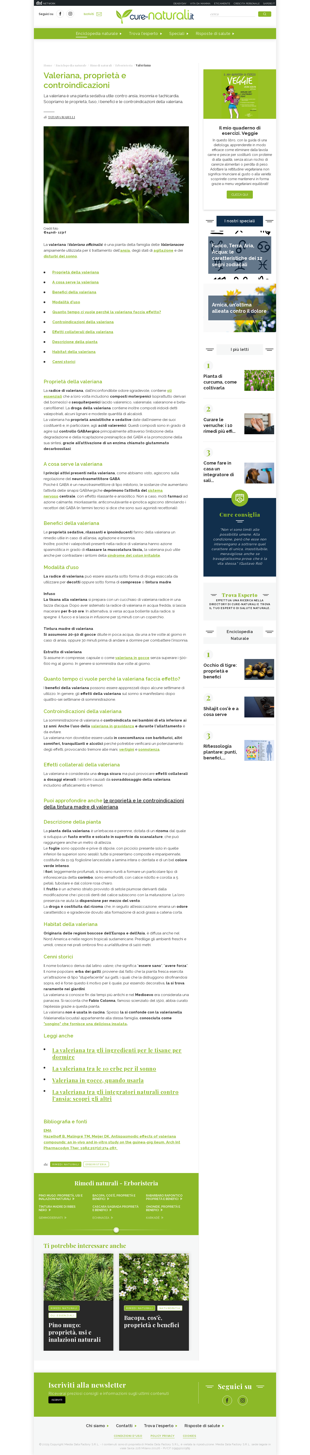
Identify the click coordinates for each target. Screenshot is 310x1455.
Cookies (189, 1436)
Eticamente (222, 3)
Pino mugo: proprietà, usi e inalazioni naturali (61, 1197)
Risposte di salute (213, 33)
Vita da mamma (200, 3)
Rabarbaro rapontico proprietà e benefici (164, 1197)
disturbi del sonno (60, 256)
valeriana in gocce (132, 658)
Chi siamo (95, 1425)
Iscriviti (93, 14)
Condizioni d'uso (128, 1436)
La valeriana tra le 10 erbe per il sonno (104, 1068)
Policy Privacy (163, 1436)
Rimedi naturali (65, 1164)
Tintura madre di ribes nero (57, 1208)
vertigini (126, 749)
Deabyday (179, 3)
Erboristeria (96, 1164)
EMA (47, 1130)
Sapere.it (269, 3)
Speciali (177, 33)
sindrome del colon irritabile (134, 555)
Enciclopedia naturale (97, 33)
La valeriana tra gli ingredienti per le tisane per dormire (117, 1053)
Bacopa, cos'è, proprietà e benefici (114, 1197)
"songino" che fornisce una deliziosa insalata (85, 1024)
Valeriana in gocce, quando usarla (98, 1080)
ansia (125, 250)
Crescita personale (247, 3)
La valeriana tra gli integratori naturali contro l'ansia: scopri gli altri (115, 1095)
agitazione (163, 250)
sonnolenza (149, 749)
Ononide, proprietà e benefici (163, 1208)
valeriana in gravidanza (112, 726)
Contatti (124, 1425)
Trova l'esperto (143, 33)
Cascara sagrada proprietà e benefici (116, 1208)
